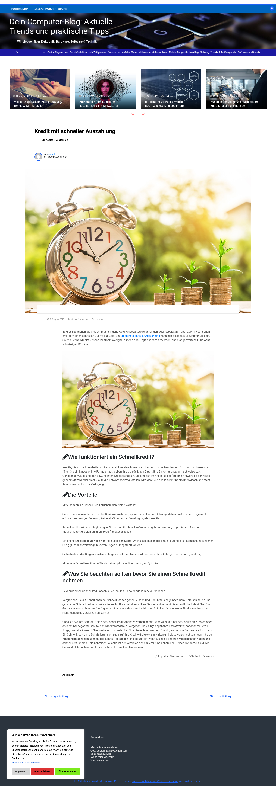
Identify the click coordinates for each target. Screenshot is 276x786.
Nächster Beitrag (220, 696)
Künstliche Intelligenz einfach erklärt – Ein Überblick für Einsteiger (236, 103)
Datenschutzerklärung (50, 9)
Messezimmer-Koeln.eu (104, 747)
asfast (51, 154)
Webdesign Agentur (102, 756)
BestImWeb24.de (100, 753)
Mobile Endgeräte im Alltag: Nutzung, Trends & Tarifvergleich (206, 52)
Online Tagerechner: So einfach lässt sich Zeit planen (80, 52)
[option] (80, 52)
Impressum (19, 9)
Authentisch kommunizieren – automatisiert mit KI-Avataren (99, 103)
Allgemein (68, 675)
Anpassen (20, 771)
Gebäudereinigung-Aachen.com (108, 750)
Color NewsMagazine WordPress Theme (155, 780)
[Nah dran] (81, 732)
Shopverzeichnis (99, 760)
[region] (45, 754)
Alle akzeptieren (67, 771)
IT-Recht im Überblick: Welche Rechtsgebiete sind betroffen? (164, 103)
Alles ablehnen (42, 771)
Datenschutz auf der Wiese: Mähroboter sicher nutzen (141, 52)
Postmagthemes (193, 780)
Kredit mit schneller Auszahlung (140, 336)
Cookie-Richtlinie (34, 762)
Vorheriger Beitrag (56, 696)
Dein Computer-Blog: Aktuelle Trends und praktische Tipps (61, 26)
